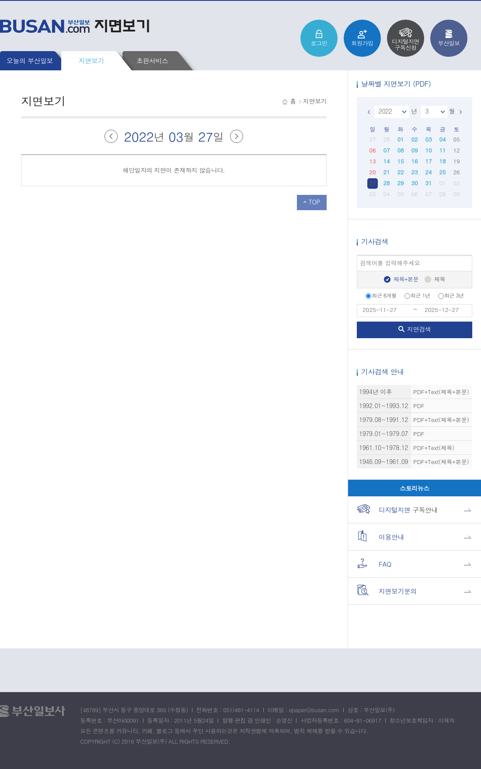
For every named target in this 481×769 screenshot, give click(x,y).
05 (456, 139)
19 (456, 161)
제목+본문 (406, 279)
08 (400, 150)
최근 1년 (417, 295)
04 (442, 139)
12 (456, 150)
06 (372, 150)
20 (372, 172)
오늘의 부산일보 (30, 60)
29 (400, 183)
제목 (439, 279)
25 (442, 172)
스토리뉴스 (414, 488)
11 (442, 150)
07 (386, 150)
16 (414, 161)
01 (400, 139)
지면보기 (91, 60)
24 (428, 172)
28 (386, 139)
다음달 (236, 136)
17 (428, 161)
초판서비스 (152, 60)
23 (414, 172)
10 (428, 150)
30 (414, 183)
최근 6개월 (381, 295)
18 (442, 161)
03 (428, 139)
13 (372, 161)
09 (414, 150)
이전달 (111, 136)
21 (386, 172)
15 (400, 161)
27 (372, 139)
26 (456, 172)
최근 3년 (451, 295)
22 (400, 172)
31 (428, 183)
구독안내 (397, 508)
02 (414, 139)
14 (386, 161)
